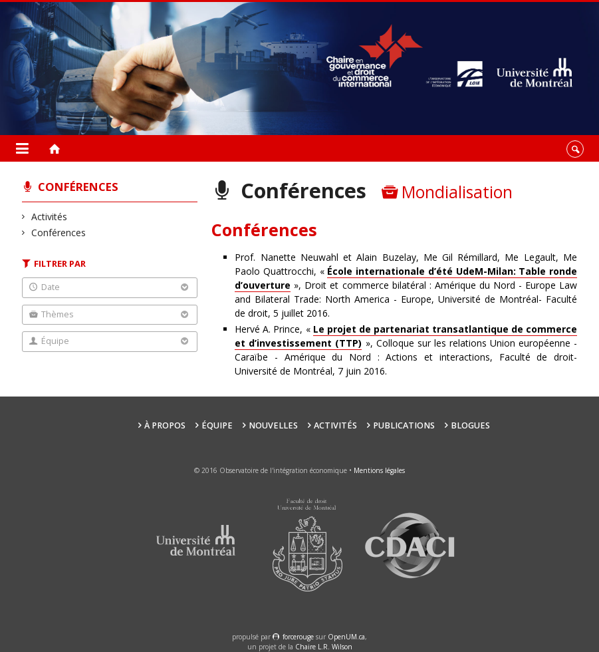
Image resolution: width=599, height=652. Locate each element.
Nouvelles (273, 425)
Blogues (470, 425)
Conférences (78, 186)
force (298, 636)
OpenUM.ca (346, 636)
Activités (49, 216)
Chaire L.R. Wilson (323, 646)
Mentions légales (379, 470)
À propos (164, 425)
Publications (404, 425)
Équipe (217, 425)
